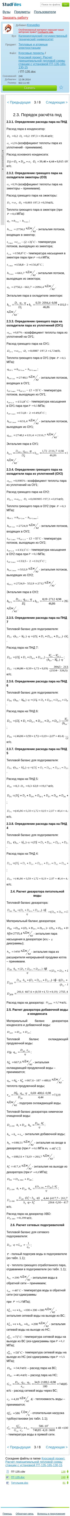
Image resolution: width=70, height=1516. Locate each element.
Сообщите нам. (46, 32)
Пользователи (45, 12)
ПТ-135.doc (18, 1477)
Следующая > (57, 102)
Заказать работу (15, 18)
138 (63, 1471)
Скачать (29, 87)
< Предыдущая (19, 102)
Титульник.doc (19, 1482)
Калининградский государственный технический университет (42, 37)
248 (63, 1477)
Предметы (22, 12)
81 (64, 1482)
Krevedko (33, 25)
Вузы (6, 12)
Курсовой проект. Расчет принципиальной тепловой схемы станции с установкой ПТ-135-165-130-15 (42, 62)
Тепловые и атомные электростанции (33, 46)
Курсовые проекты (31, 53)
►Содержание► (2, 159)
